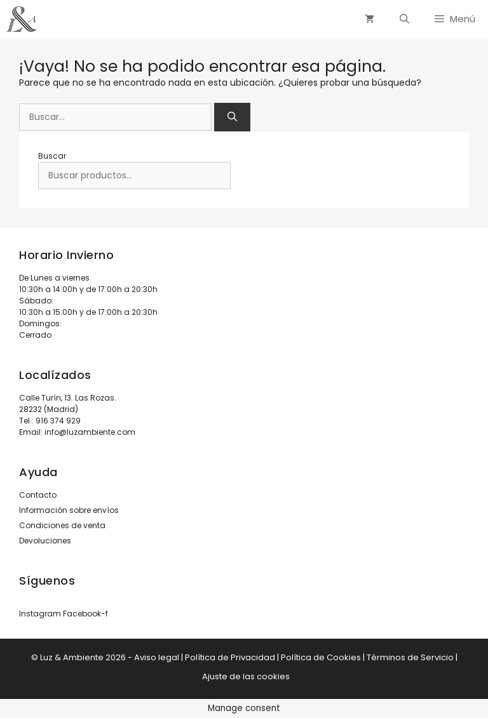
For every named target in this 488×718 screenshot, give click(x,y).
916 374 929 (58, 420)
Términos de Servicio (410, 657)
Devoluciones (45, 540)
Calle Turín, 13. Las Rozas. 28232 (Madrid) (67, 403)
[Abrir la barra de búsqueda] (404, 19)
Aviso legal (156, 657)
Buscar (52, 155)
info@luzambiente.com (89, 432)
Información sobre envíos (69, 510)
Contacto (38, 494)
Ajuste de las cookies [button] (246, 676)
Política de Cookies (321, 657)
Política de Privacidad (230, 657)
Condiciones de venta (62, 525)
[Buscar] (232, 117)
